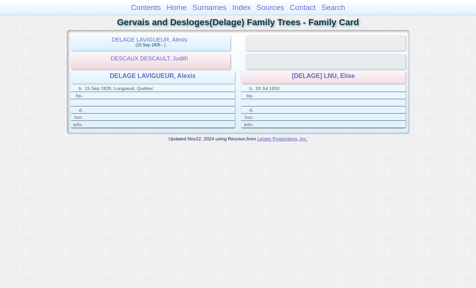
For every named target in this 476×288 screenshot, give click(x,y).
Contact (303, 7)
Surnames (209, 7)
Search (333, 7)
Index (241, 7)
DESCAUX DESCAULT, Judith (149, 58)
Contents (146, 7)
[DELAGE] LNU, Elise (323, 75)
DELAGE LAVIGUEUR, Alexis (149, 39)
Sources (270, 7)
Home (177, 7)
